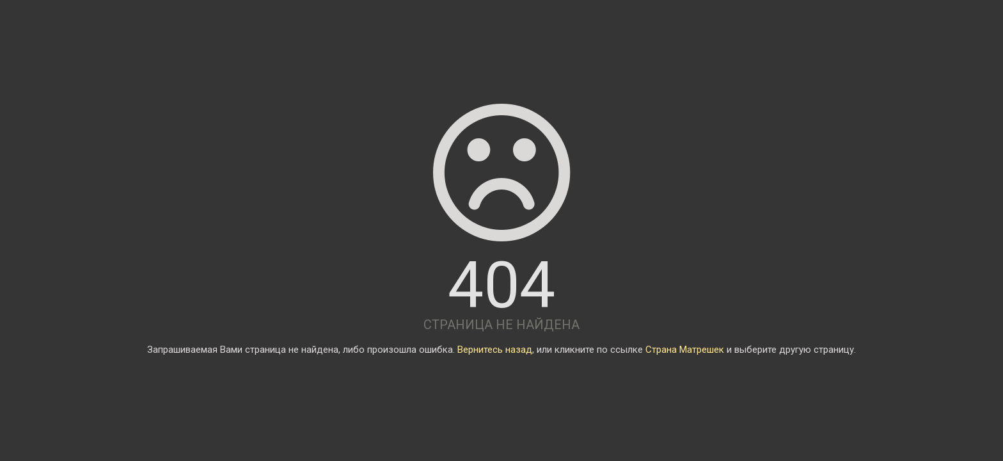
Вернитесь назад (494, 349)
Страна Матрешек (684, 349)
